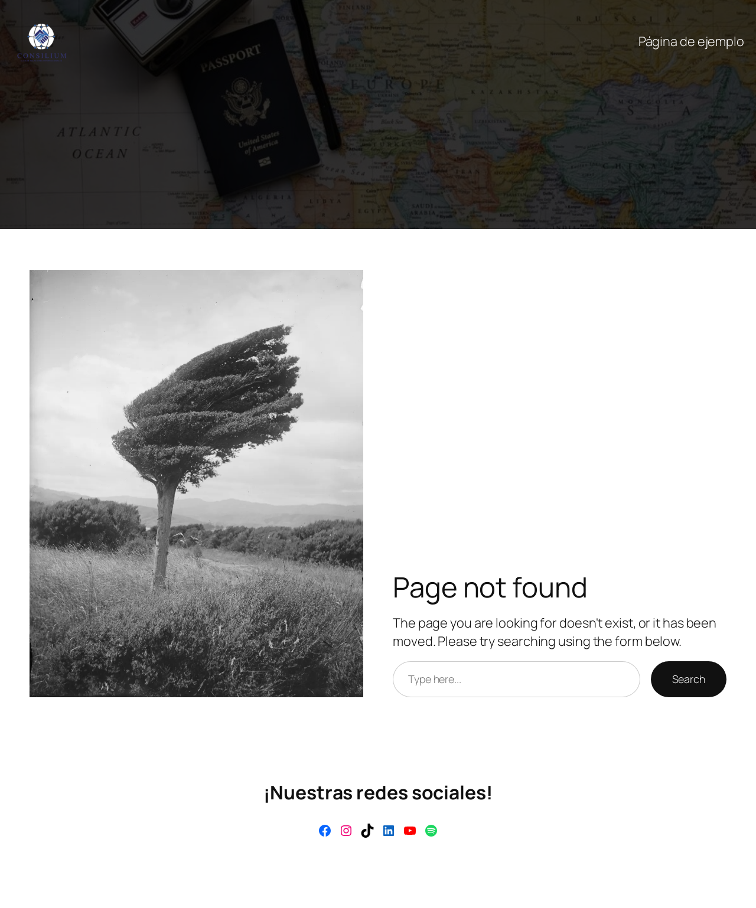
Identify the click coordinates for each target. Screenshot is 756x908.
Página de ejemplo (691, 41)
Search (688, 679)
